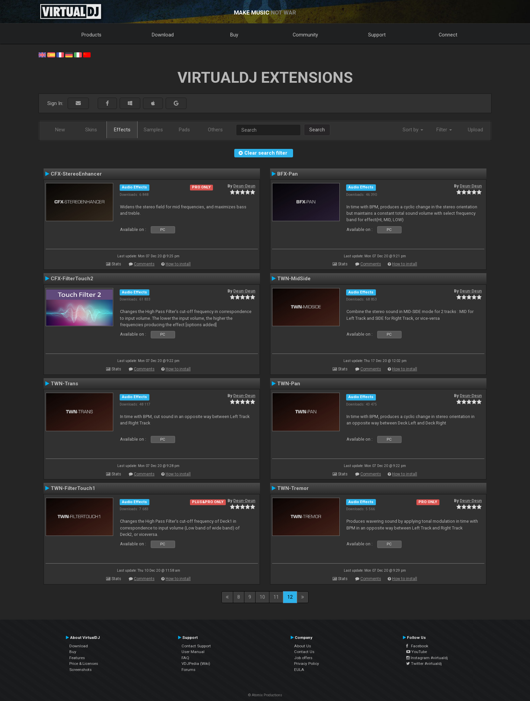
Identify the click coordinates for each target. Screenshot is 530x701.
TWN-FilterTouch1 (73, 488)
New (60, 130)
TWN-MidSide (294, 279)
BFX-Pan (287, 174)
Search (317, 130)
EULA (299, 669)
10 (262, 597)
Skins (91, 130)
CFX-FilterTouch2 (72, 279)
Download (163, 34)
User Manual (193, 651)
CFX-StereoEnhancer (76, 174)
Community (305, 34)
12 (290, 597)
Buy (234, 34)
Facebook (417, 646)
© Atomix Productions (265, 695)
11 (276, 597)
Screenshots (80, 669)
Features (77, 657)
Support (377, 34)
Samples (153, 130)
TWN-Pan (288, 384)
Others (215, 130)
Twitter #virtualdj (424, 663)
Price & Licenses (83, 663)
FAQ (185, 657)
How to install (178, 264)
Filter (444, 130)
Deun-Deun (244, 186)
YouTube (416, 651)
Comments (144, 264)
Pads (184, 130)
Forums (188, 669)
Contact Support (196, 646)
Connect (448, 34)
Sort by (413, 130)
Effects (122, 130)
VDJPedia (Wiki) (196, 663)
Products (91, 34)
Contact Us (304, 651)
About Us (302, 646)
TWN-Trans (64, 384)
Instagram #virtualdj (427, 657)
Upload (475, 130)
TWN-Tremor (293, 488)
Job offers (303, 657)
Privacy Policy (306, 663)
